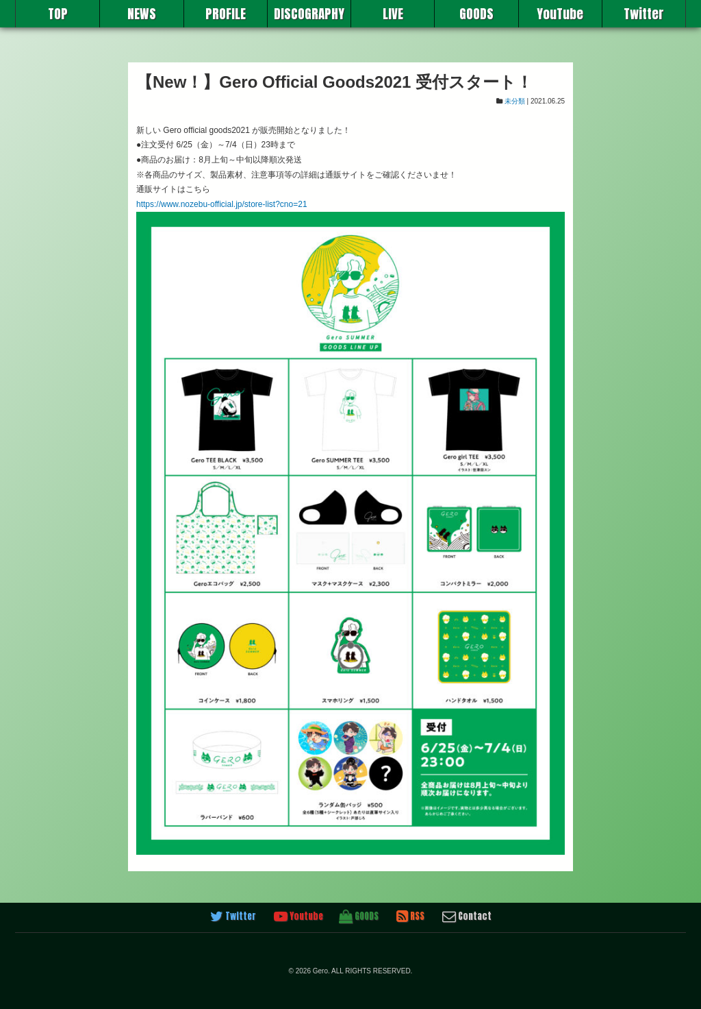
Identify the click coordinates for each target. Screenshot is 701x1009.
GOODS (476, 13)
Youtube (298, 916)
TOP (58, 13)
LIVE (393, 13)
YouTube (560, 13)
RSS (410, 916)
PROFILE (225, 13)
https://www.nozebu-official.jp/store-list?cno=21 (221, 204)
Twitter (644, 13)
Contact (467, 916)
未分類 (515, 101)
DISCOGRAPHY (309, 13)
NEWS (141, 13)
